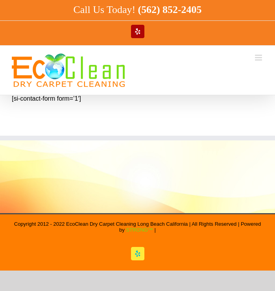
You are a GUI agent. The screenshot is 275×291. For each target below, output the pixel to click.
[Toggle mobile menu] (259, 57)
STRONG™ (139, 230)
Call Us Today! (138, 9)
